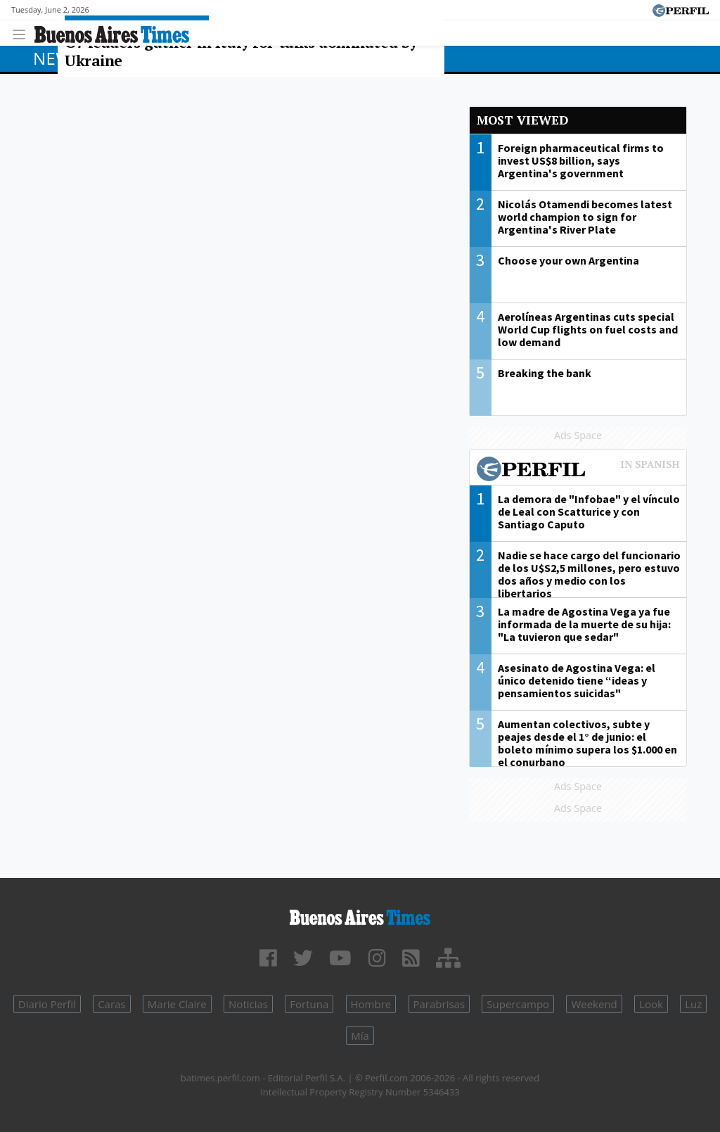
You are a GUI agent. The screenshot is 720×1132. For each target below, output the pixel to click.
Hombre (371, 1004)
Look (651, 1004)
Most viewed (522, 120)
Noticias (248, 1004)
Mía (360, 1036)
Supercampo (518, 1004)
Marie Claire (177, 1004)
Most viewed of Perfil (578, 470)
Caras (111, 1004)
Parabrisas (439, 1004)
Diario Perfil (47, 1004)
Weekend (594, 1004)
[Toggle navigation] (22, 33)
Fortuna (309, 1004)
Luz (693, 1004)
